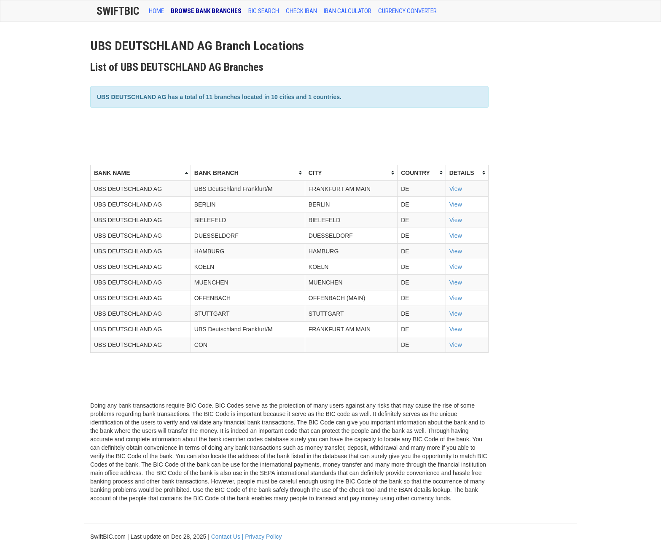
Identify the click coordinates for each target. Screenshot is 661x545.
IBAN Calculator (347, 11)
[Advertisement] (243, 135)
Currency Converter (407, 11)
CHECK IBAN (301, 11)
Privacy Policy (263, 536)
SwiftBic (118, 11)
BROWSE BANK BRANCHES (206, 11)
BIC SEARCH (263, 11)
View (455, 188)
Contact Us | (228, 536)
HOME (156, 11)
